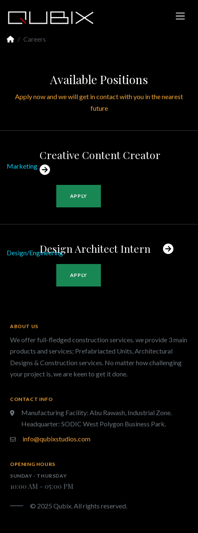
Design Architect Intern (106, 248)
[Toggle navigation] (180, 16)
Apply (78, 196)
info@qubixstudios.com (56, 439)
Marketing (22, 166)
